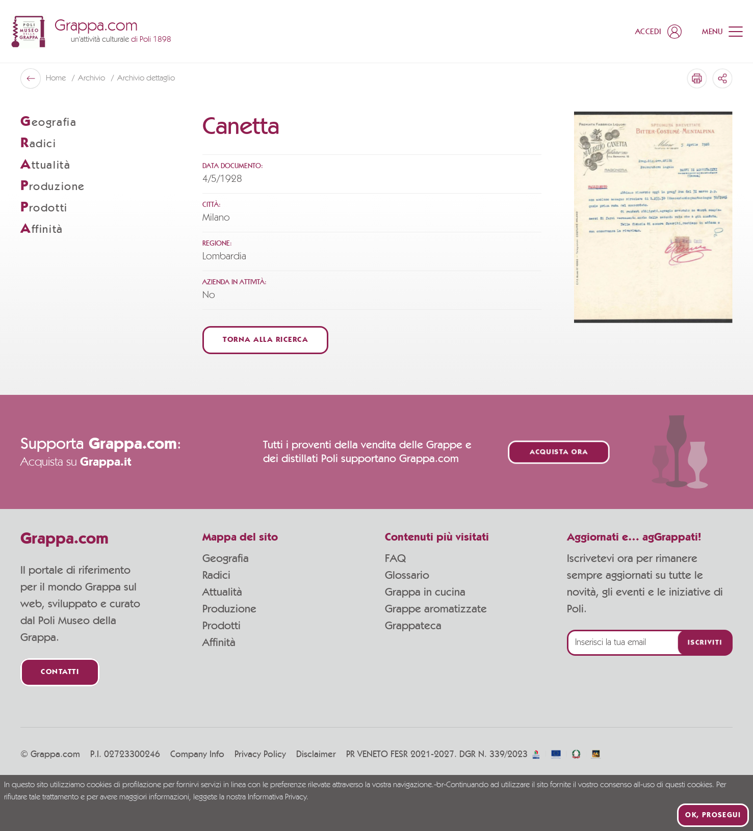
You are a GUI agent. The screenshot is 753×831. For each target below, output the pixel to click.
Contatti (60, 672)
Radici (216, 575)
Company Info (197, 754)
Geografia (225, 558)
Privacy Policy (260, 754)
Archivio (92, 78)
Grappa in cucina (425, 592)
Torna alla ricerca (265, 340)
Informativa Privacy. (278, 797)
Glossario (407, 575)
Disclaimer (316, 754)
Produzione (229, 608)
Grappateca (413, 625)
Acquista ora (559, 452)
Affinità (219, 642)
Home (57, 78)
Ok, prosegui (713, 815)
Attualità (222, 592)
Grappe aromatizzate (436, 608)
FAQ (395, 558)
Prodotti (221, 625)
